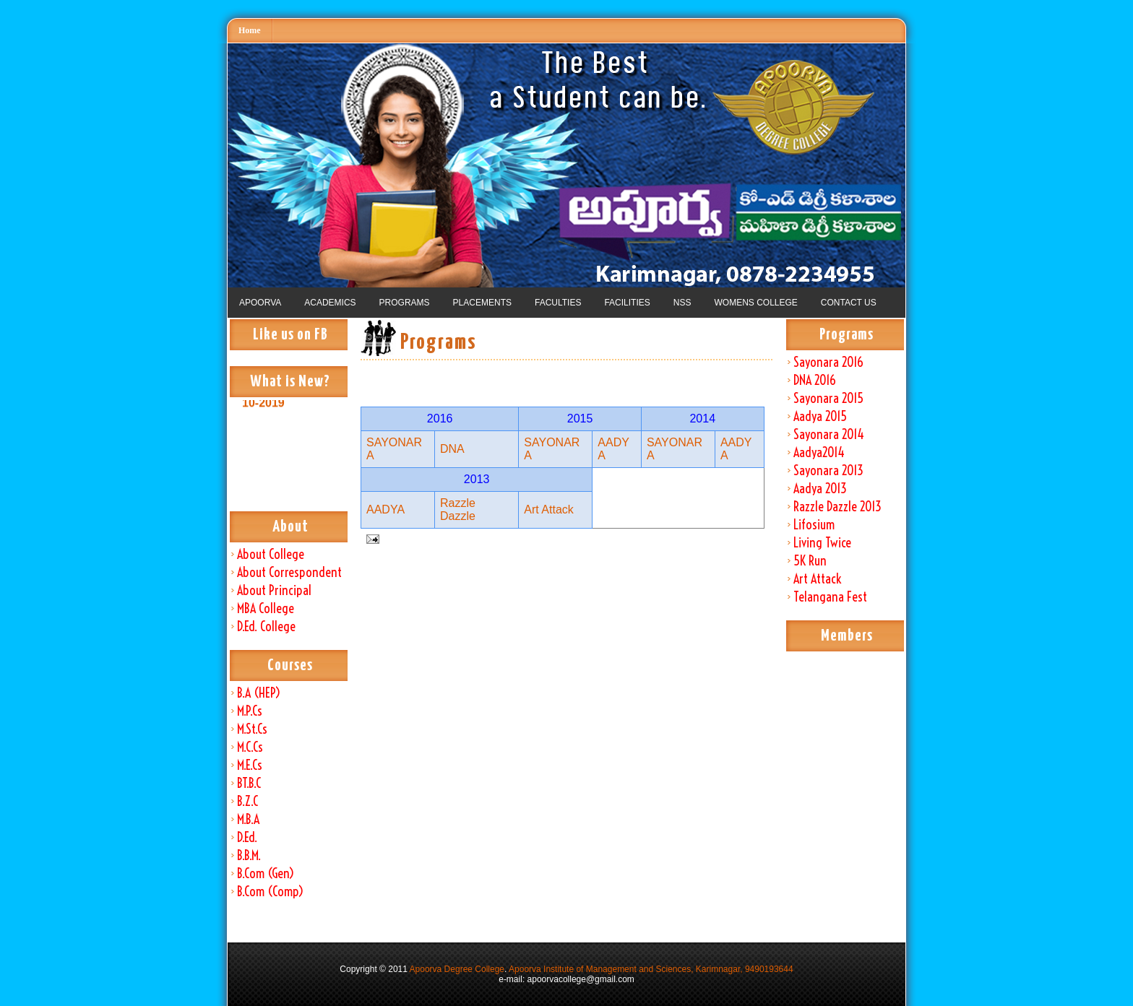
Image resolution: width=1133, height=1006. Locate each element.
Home (249, 30)
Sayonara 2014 (828, 434)
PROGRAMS (404, 303)
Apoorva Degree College (457, 969)
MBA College (265, 608)
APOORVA (260, 303)
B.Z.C (247, 801)
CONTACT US (848, 303)
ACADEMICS (330, 303)
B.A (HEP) (258, 693)
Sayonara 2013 (828, 470)
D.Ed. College (266, 626)
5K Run (810, 560)
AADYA (385, 509)
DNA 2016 (814, 380)
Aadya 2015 (820, 416)
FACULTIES (558, 303)
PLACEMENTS (482, 303)
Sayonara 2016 (828, 362)
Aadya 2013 (820, 488)
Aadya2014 (819, 452)
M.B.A (248, 819)
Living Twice (822, 542)
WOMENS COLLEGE (755, 303)
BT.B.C (249, 783)
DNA (452, 449)
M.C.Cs (250, 747)
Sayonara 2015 (828, 398)
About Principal (274, 590)
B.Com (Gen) (265, 873)
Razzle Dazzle (457, 509)
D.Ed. (247, 837)
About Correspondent (289, 572)
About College (270, 554)
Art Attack (817, 579)
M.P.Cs (249, 711)
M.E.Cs (249, 765)
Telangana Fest (830, 597)
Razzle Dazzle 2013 (837, 506)
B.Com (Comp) (270, 891)
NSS (682, 303)
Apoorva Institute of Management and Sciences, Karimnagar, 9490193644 (651, 969)
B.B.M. (249, 855)
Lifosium (814, 524)
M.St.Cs (252, 729)
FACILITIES (627, 303)
